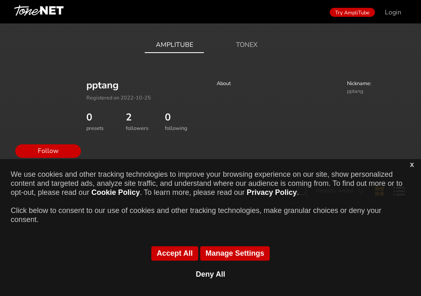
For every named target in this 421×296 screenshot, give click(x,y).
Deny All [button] (210, 274)
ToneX (246, 44)
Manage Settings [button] (235, 253)
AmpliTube (174, 44)
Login (393, 12)
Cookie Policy (115, 192)
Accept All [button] (174, 253)
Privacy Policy (272, 192)
